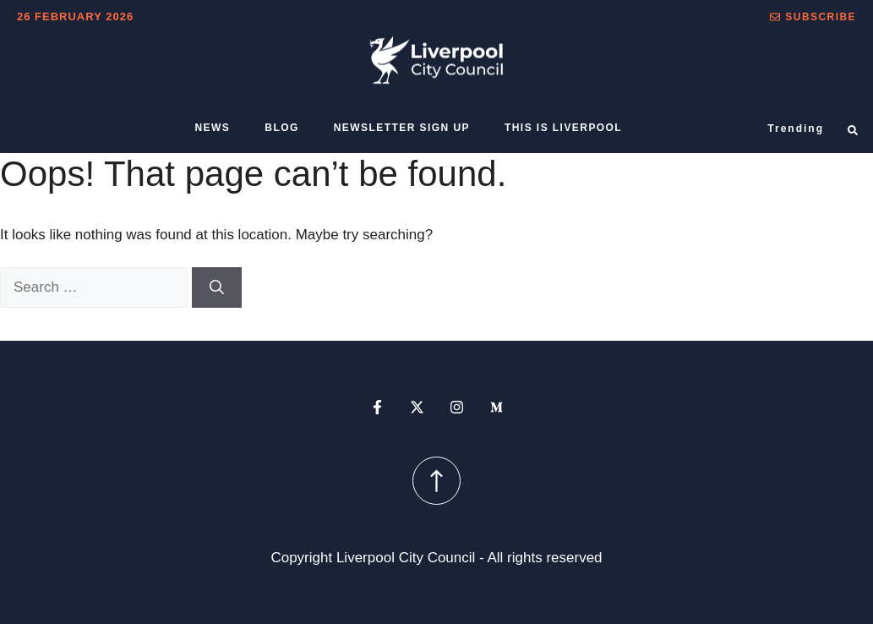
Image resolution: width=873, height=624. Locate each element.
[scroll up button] (436, 481)
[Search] (217, 287)
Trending (795, 128)
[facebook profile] (377, 407)
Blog (281, 128)
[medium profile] (496, 407)
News (213, 128)
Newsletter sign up (402, 128)
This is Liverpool (563, 128)
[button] (813, 17)
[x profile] (417, 407)
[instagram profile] (457, 407)
